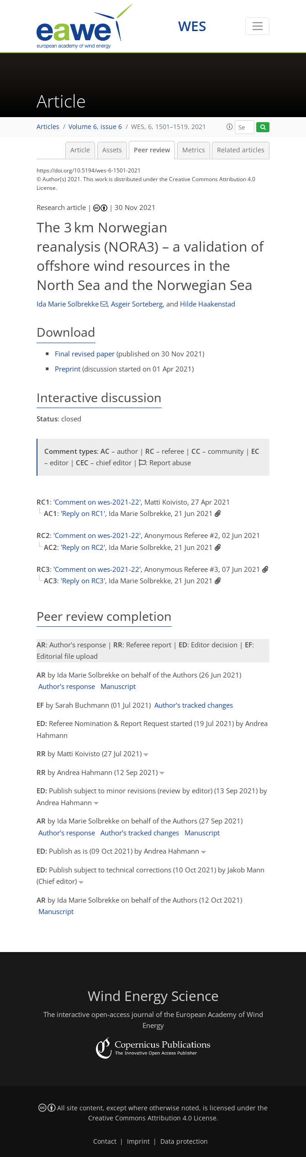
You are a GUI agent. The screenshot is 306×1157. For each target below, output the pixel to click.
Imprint (138, 1141)
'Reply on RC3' (83, 580)
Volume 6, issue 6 (95, 127)
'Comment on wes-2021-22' (97, 501)
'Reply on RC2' (83, 547)
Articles (48, 127)
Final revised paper (85, 353)
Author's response (66, 686)
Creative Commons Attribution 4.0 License (152, 1118)
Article (80, 150)
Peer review (152, 150)
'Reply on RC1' (83, 513)
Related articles (240, 150)
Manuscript (118, 686)
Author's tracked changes (193, 705)
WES (192, 25)
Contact (104, 1141)
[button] (230, 127)
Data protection (184, 1141)
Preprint (67, 368)
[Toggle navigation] (257, 26)
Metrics (193, 150)
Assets (112, 150)
